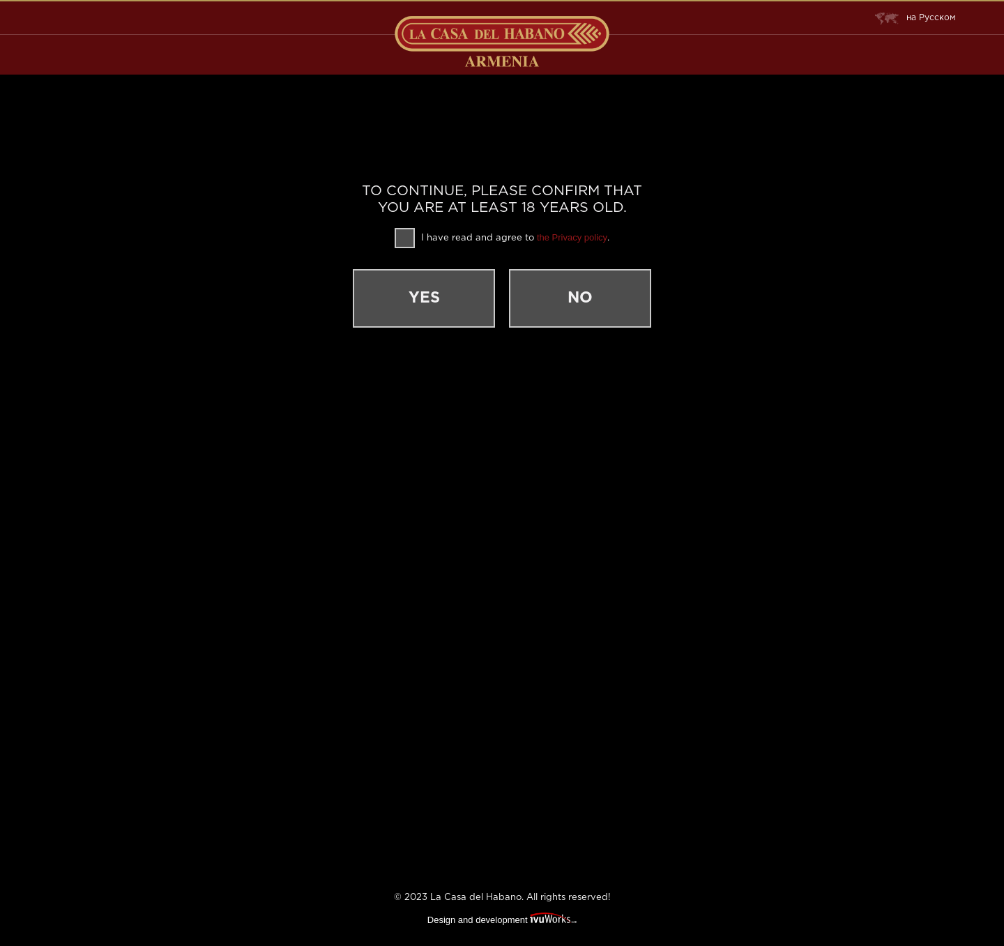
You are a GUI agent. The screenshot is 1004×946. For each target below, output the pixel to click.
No (580, 298)
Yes (424, 298)
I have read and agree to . (502, 238)
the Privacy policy (572, 237)
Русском (915, 18)
